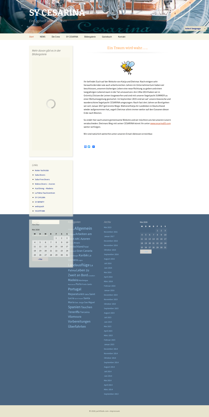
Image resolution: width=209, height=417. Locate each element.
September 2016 (111, 254)
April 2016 (108, 277)
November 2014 (111, 353)
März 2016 (108, 281)
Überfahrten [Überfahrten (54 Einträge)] (77, 326)
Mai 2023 (107, 227)
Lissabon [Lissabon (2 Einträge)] (91, 276)
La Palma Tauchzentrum (45, 193)
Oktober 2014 (110, 358)
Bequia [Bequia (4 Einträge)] (77, 242)
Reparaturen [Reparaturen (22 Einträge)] (76, 294)
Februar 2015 (109, 340)
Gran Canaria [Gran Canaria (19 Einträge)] (84, 250)
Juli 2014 (107, 371)
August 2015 (109, 313)
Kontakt (121, 36)
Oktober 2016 (110, 250)
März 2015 (108, 335)
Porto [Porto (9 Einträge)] (79, 284)
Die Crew (56, 36)
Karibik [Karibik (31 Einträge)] (83, 255)
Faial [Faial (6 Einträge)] (86, 246)
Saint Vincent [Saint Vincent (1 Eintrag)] (79, 298)
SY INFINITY (39, 202)
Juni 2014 (108, 376)
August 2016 (109, 259)
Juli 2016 (107, 263)
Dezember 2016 (111, 241)
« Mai (40, 259)
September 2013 (111, 394)
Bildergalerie (90, 36)
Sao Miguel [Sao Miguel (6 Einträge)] (89, 302)
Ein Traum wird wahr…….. (127, 48)
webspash (39, 206)
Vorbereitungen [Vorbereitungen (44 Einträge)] (79, 321)
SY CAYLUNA (40, 197)
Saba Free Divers (42, 179)
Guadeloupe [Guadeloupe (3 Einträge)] (73, 255)
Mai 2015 (107, 326)
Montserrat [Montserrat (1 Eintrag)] (71, 284)
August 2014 (109, 367)
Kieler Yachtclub (42, 170)
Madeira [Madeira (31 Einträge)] (73, 280)
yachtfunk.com (102, 411)
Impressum (115, 411)
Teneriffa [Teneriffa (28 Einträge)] (74, 312)
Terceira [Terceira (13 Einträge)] (84, 312)
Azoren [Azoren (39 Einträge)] (85, 239)
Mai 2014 (107, 380)
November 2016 (111, 245)
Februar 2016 (109, 286)
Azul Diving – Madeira (44, 188)
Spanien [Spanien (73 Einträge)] (74, 307)
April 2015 (108, 331)
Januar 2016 (109, 290)
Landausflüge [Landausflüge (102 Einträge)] (78, 264)
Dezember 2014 (111, 349)
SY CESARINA (72, 36)
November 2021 (111, 232)
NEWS (42, 36)
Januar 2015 (109, 344)
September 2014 (111, 362)
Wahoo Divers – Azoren (45, 184)
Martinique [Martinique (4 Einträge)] (83, 280)
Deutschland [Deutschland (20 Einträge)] (76, 246)
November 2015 (111, 299)
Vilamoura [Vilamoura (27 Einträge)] (74, 317)
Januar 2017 (109, 236)
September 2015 (111, 308)
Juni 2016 (108, 268)
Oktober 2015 (110, 304)
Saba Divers (40, 175)
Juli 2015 (107, 317)
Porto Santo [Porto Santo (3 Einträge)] (87, 284)
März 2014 (108, 389)
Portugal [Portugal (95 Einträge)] (74, 289)
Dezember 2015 (111, 295)
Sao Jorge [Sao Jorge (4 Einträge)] (79, 302)
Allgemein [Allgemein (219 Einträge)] (83, 228)
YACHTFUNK (40, 211)
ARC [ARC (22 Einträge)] (77, 239)
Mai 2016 (107, 272)
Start (31, 36)
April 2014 (108, 385)
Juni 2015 (108, 322)
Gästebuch (107, 36)
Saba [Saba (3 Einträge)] (87, 294)
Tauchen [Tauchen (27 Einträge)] (86, 307)
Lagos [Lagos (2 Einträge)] (80, 260)
